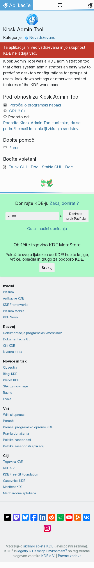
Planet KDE (11, 380)
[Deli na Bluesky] (25, 515)
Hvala (7, 399)
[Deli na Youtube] (69, 515)
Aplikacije (16, 6)
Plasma (8, 292)
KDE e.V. (9, 468)
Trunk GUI (18, 167)
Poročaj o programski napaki (35, 105)
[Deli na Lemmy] (60, 515)
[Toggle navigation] (60, 5)
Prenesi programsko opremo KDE (28, 427)
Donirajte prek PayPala (76, 216)
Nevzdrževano (40, 37)
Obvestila (10, 367)
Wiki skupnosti (14, 414)
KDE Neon (10, 317)
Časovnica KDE (14, 481)
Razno (7, 392)
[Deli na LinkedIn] (42, 515)
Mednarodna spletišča (19, 493)
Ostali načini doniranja (47, 228)
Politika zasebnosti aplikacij (23, 446)
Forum (15, 147)
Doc (34, 167)
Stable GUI (51, 167)
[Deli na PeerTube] (77, 515)
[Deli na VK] (86, 515)
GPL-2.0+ (17, 111)
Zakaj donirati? (64, 203)
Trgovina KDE (13, 461)
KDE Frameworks (15, 305)
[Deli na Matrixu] (7, 515)
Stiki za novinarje (15, 386)
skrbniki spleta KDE (38, 546)
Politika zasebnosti (17, 440)
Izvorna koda (12, 352)
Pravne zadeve (70, 556)
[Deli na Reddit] (51, 515)
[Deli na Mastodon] (16, 515)
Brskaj (47, 267)
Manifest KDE (13, 487)
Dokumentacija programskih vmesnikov (32, 333)
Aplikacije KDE (13, 298)
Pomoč (8, 421)
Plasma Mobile (14, 311)
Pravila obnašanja (16, 433)
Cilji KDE (9, 345)
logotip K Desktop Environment (42, 551)
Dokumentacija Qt (16, 339)
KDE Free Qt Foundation (20, 474)
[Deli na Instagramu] (47, 526)
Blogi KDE (10, 374)
